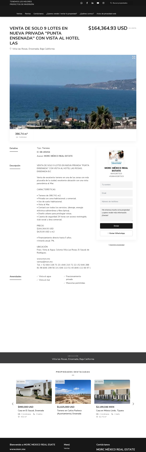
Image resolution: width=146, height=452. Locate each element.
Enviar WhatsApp (116, 233)
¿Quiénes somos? (87, 13)
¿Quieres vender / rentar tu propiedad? (61, 13)
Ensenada (34, 48)
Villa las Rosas (20, 48)
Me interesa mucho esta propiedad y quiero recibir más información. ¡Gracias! (116, 214)
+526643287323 (116, 176)
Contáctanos (39, 13)
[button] (13, 404)
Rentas (28, 13)
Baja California (47, 48)
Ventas (19, 13)
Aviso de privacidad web (106, 13)
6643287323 (116, 173)
